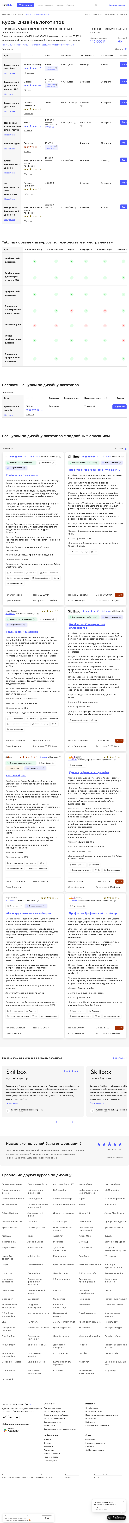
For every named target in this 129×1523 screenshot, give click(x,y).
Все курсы (27, 5)
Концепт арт (8, 1345)
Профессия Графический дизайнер (12, 357)
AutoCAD (58, 1236)
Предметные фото (37, 1185)
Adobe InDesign (35, 1242)
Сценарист (33, 1299)
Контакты (89, 1447)
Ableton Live (33, 1256)
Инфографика (9, 1248)
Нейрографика (112, 1185)
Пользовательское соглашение (72, 1476)
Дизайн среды (60, 1273)
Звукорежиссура (113, 1328)
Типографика (9, 1242)
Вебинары (90, 1422)
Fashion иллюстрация (115, 1299)
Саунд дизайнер (36, 1362)
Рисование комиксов (38, 1328)
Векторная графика (114, 1242)
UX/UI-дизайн (111, 1190)
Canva (107, 1291)
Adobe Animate (35, 1248)
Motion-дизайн (35, 1199)
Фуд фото (84, 1353)
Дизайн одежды (62, 1336)
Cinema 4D (84, 1213)
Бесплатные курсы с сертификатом (60, 1429)
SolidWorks (84, 1305)
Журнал (47, 1443)
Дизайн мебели (112, 1336)
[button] (59, 1122)
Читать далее (12, 1103)
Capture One (33, 1273)
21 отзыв (27, 152)
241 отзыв (28, 90)
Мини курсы (49, 1426)
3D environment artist (64, 1322)
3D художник (9, 1291)
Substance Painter (113, 1305)
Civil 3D (57, 1291)
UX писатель (8, 1371)
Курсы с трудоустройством (56, 1415)
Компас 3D (7, 1379)
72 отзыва (28, 174)
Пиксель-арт (110, 1322)
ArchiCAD (6, 1236)
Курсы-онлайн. (20, 1404)
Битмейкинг (85, 1328)
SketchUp (84, 1242)
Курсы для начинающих (55, 1419)
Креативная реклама (90, 1322)
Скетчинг (32, 1222)
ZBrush (108, 1236)
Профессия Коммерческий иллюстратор (13, 309)
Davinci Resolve (35, 1265)
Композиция (59, 1256)
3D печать (32, 1322)
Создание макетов (11, 1362)
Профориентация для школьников (101, 1415)
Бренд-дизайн (9, 1228)
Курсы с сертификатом (54, 1412)
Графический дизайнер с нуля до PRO (12, 276)
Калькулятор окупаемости (97, 1426)
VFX (4, 1322)
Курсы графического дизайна (13, 339)
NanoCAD (84, 1362)
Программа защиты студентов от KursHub (52, 45)
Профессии (90, 1419)
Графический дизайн (13, 1199)
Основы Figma (13, 324)
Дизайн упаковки (36, 1228)
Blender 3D (110, 1205)
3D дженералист (62, 1279)
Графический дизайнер (12, 260)
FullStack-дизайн (87, 1273)
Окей (46, 1516)
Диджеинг (7, 1299)
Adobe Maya (85, 1236)
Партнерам (49, 1450)
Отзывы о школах (117, 5)
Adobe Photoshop (62, 1199)
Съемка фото (85, 1248)
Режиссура (84, 1299)
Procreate (58, 1242)
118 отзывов (29, 73)
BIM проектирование (90, 1265)
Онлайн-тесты (91, 1408)
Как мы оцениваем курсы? (16, 45)
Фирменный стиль (37, 1345)
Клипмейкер (85, 1185)
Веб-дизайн (59, 1190)
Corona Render (60, 1353)
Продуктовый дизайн (115, 1222)
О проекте (90, 1440)
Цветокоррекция (62, 1328)
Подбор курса (50, 1461)
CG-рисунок (59, 1299)
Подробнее (9, 73)
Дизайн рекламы (88, 1314)
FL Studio (58, 1371)
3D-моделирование (114, 1199)
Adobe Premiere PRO (12, 1222)
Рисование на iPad (114, 1273)
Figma (82, 1199)
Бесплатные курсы (52, 1422)
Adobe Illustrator (10, 1213)
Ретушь (6, 1265)
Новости (47, 1440)
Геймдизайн (85, 1222)
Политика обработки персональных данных (108, 1476)
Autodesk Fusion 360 (63, 1185)
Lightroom (7, 1273)
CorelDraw (84, 1256)
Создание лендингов (64, 1205)
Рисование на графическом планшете (34, 1282)
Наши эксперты (51, 1457)
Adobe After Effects (114, 1213)
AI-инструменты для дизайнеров (28, 913)
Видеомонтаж (9, 1205)
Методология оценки (95, 1443)
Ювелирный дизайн (89, 1336)
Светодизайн (111, 1353)
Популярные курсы (52, 1408)
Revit (30, 1236)
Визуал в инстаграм (12, 1185)
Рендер (83, 1345)
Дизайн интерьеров (63, 1213)
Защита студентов (52, 1454)
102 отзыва (28, 114)
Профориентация (93, 1412)
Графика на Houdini (114, 1228)
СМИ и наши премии (95, 1450)
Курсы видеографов (63, 1265)
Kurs (7, 5)
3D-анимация (60, 1222)
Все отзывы (119, 1058)
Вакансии (48, 1447)
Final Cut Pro (8, 1336)
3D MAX (83, 1205)
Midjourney (110, 1371)
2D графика (110, 1256)
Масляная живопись (38, 1314)
